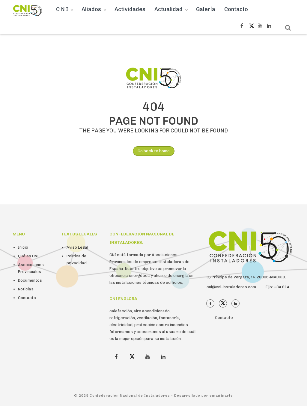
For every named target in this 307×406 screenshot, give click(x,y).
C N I (62, 9)
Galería (205, 9)
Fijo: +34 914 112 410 (286, 287)
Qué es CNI (28, 256)
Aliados (91, 9)
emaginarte (221, 395)
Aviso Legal (77, 247)
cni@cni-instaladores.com (231, 287)
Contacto (236, 9)
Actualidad (168, 9)
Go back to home (151, 151)
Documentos (30, 280)
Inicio (23, 247)
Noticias (26, 289)
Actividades (130, 9)
